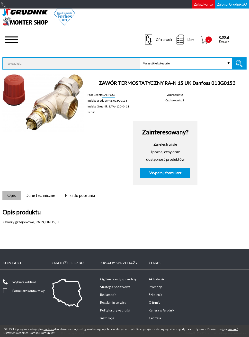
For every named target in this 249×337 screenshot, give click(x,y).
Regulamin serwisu (113, 302)
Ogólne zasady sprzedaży (118, 279)
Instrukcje (107, 318)
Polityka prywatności (115, 310)
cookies (49, 329)
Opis (11, 195)
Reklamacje (108, 295)
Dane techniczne (40, 195)
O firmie (154, 302)
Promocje (155, 287)
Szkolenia (155, 295)
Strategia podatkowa (115, 287)
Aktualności (157, 279)
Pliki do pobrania (80, 195)
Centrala (155, 318)
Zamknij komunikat (42, 333)
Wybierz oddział (24, 282)
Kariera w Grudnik (161, 310)
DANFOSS (108, 94)
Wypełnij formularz (165, 173)
